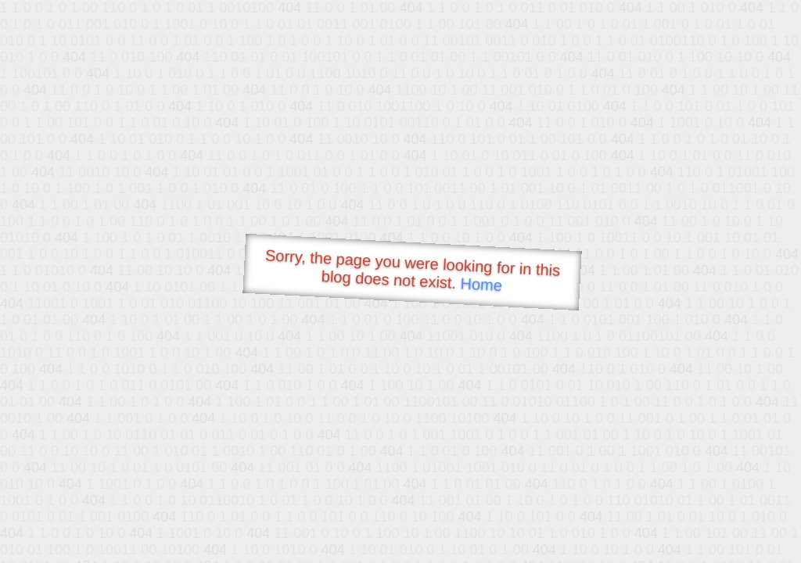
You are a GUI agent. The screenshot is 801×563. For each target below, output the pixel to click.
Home (481, 284)
